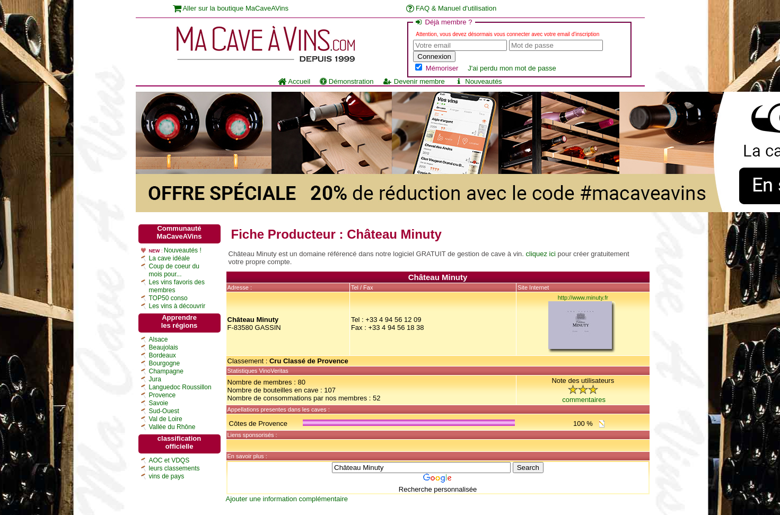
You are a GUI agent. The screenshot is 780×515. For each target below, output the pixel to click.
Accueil (294, 81)
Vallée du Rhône (172, 427)
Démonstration (346, 81)
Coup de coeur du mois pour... (174, 270)
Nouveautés (478, 81)
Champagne (166, 371)
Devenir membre (413, 81)
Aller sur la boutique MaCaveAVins (231, 8)
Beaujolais (163, 347)
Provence (162, 395)
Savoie (159, 403)
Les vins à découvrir (177, 306)
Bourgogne (164, 363)
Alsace (158, 339)
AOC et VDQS (169, 460)
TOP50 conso (168, 298)
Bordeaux (162, 355)
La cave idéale (169, 258)
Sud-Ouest (164, 411)
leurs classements (174, 468)
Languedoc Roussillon (180, 387)
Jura (155, 379)
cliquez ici (541, 254)
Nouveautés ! (182, 250)
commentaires (584, 400)
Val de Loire (165, 419)
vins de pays (167, 476)
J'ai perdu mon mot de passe (512, 68)
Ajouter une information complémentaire (287, 499)
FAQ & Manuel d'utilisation (451, 8)
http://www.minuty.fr (583, 297)
